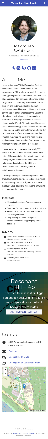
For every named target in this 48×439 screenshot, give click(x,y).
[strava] (13, 69)
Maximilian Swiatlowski (24, 3)
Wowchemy (16, 433)
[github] (29, 69)
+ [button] (5, 370)
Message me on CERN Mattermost (24, 363)
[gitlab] (24, 69)
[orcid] (18, 69)
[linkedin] (34, 69)
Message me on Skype (18, 357)
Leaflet (31, 410)
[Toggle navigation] (3, 3)
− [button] (5, 374)
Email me (12, 351)
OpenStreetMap (40, 410)
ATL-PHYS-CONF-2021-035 (24, 312)
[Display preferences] (45, 3)
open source (31, 433)
